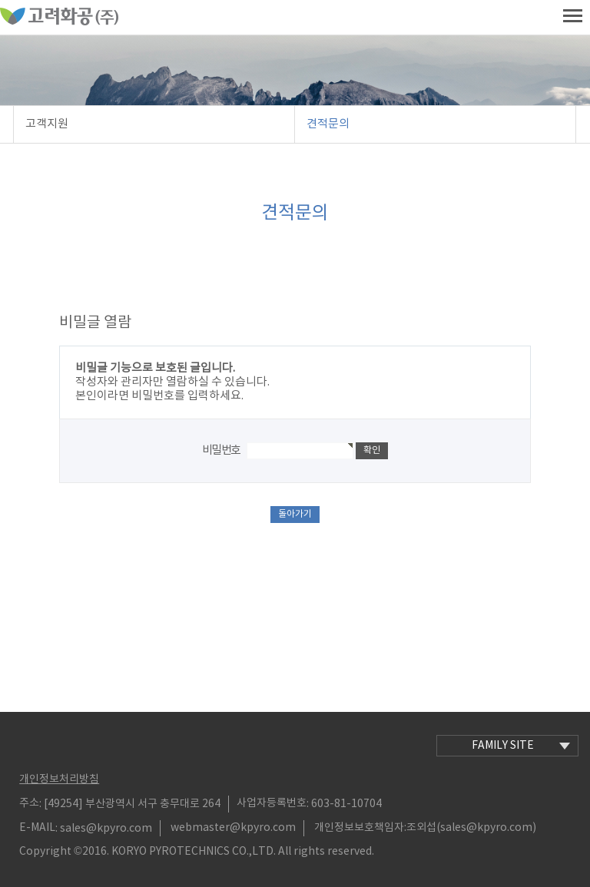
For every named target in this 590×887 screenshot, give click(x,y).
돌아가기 (295, 514)
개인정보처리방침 (59, 779)
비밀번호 (221, 450)
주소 (29, 803)
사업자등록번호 (272, 803)
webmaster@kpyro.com (233, 828)
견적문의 (328, 124)
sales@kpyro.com (106, 828)
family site (521, 746)
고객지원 (46, 124)
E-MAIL (37, 828)
